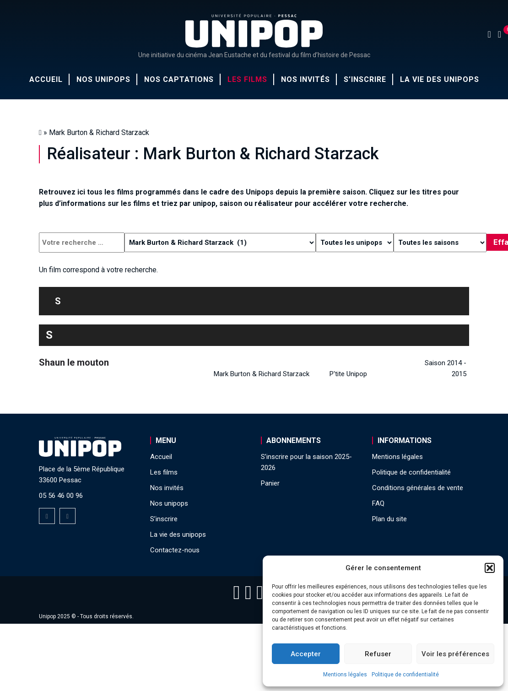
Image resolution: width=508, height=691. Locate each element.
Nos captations (179, 79)
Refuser (378, 654)
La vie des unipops (439, 79)
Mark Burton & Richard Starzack (261, 374)
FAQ (378, 503)
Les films (247, 79)
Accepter (306, 654)
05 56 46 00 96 (61, 495)
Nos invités (305, 79)
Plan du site (389, 519)
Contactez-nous (175, 550)
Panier (270, 483)
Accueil (46, 79)
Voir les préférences (455, 654)
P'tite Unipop (348, 374)
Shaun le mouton (74, 362)
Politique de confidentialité (405, 674)
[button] (489, 567)
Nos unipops (103, 79)
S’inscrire (365, 79)
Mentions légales (345, 674)
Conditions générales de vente (417, 488)
